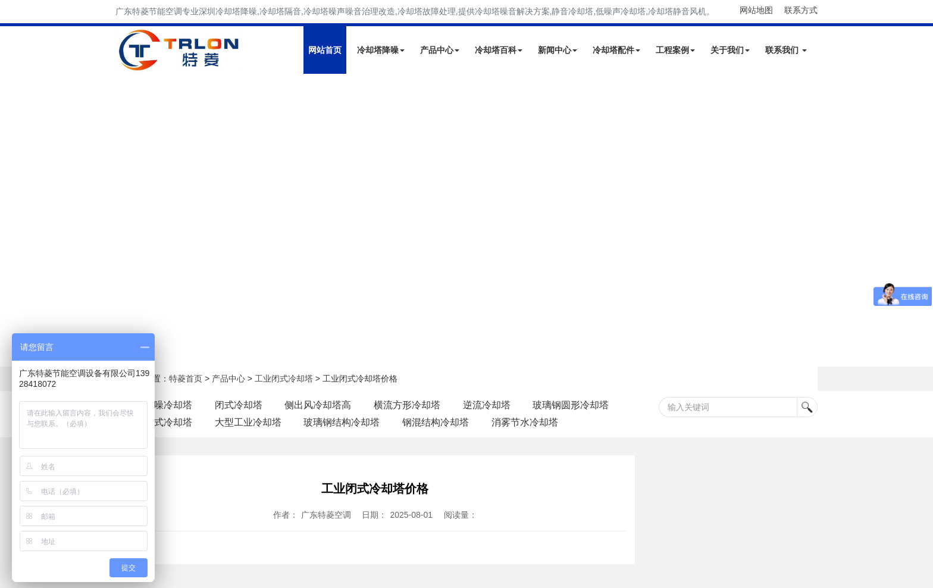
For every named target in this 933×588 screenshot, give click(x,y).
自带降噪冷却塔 (159, 405)
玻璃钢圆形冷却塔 (571, 405)
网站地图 (756, 10)
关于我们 (730, 50)
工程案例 (675, 50)
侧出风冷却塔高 (318, 405)
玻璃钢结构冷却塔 (342, 422)
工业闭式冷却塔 (284, 378)
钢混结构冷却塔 (436, 422)
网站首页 (325, 50)
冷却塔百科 (498, 50)
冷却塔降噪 (381, 50)
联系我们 (786, 50)
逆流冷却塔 (487, 405)
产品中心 (439, 50)
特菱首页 (185, 378)
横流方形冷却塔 (407, 405)
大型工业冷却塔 (248, 422)
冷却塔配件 (616, 50)
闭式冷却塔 (238, 405)
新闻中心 (557, 50)
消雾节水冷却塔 (525, 422)
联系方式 (801, 10)
